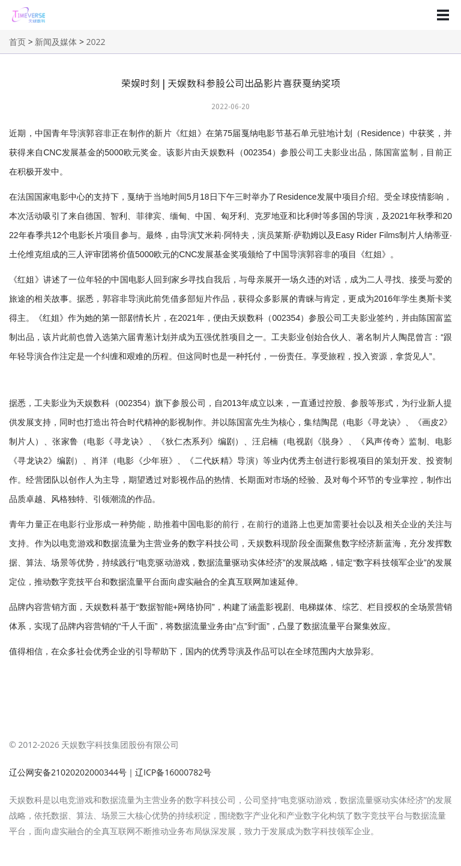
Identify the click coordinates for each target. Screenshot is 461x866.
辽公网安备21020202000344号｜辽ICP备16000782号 (110, 772)
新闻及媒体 (56, 41)
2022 (96, 41)
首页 (17, 41)
